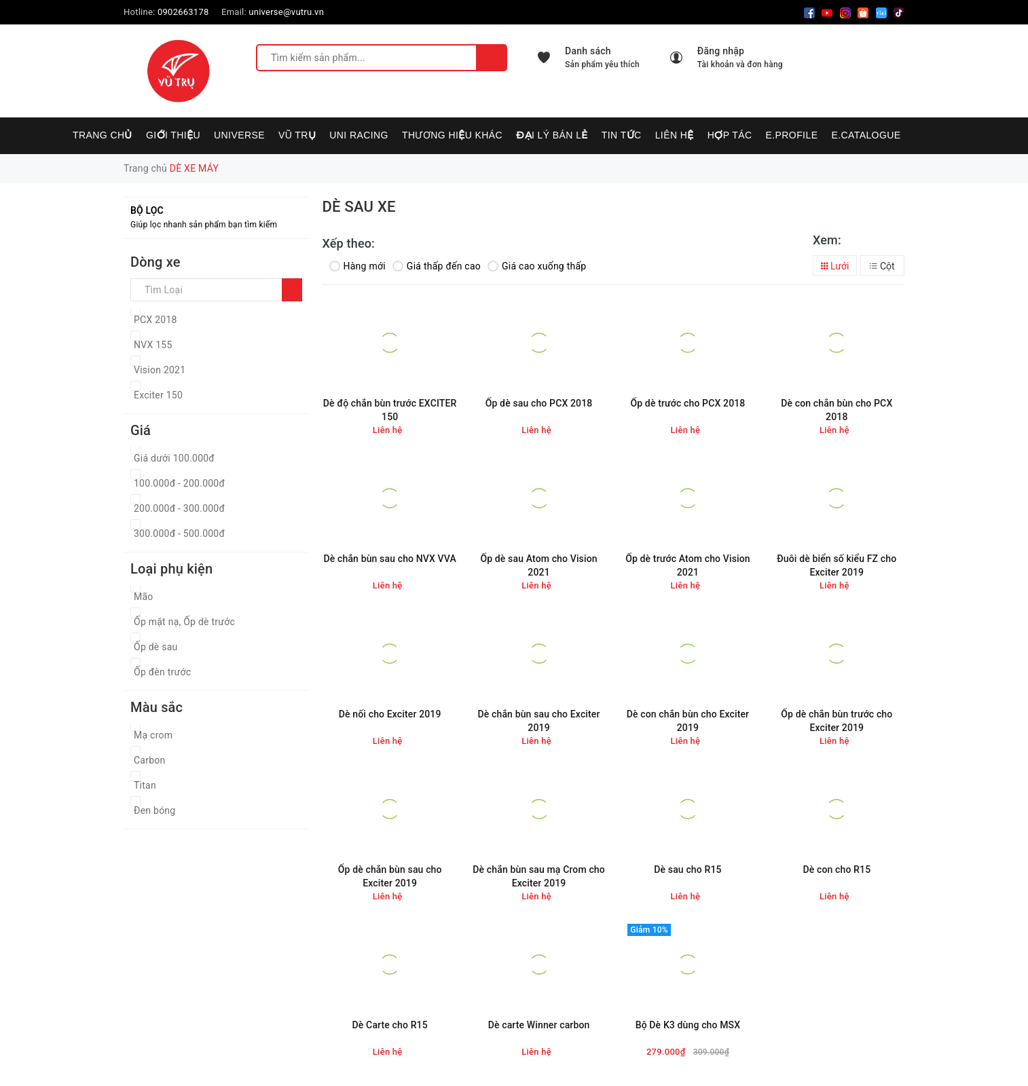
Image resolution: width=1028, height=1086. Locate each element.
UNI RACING (358, 135)
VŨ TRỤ (297, 135)
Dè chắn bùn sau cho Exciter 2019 (539, 721)
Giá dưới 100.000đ (174, 458)
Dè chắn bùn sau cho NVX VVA (389, 558)
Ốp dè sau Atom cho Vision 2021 (538, 565)
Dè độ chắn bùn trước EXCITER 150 (390, 410)
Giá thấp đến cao (436, 266)
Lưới (835, 266)
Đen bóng (154, 810)
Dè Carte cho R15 (390, 1024)
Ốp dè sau (156, 646)
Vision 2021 (159, 369)
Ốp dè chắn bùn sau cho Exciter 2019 (390, 876)
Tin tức (622, 135)
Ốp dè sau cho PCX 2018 (539, 403)
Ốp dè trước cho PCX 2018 (687, 403)
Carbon (150, 760)
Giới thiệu (173, 135)
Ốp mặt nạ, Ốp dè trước (184, 621)
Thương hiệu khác (452, 135)
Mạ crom (153, 735)
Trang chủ (102, 135)
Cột (882, 266)
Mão (143, 596)
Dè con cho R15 (836, 869)
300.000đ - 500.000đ (179, 533)
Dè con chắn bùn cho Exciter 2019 (688, 721)
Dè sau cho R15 (687, 869)
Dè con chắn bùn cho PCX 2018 (836, 410)
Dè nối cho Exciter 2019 (390, 714)
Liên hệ (674, 135)
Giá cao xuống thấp (537, 266)
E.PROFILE (791, 135)
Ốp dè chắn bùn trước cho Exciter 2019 (836, 721)
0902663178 (183, 12)
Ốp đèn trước (162, 672)
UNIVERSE (239, 135)
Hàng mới (357, 266)
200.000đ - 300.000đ (179, 508)
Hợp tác (730, 135)
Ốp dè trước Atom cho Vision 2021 (687, 565)
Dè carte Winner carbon (539, 1024)
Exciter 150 (158, 395)
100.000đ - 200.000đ (179, 483)
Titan (145, 785)
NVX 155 (153, 344)
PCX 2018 (155, 319)
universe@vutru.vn (286, 12)
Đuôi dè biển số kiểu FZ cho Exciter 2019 (836, 565)
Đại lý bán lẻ (552, 135)
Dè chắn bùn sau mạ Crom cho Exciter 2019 (539, 876)
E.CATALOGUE (865, 135)
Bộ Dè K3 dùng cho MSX (688, 1024)
